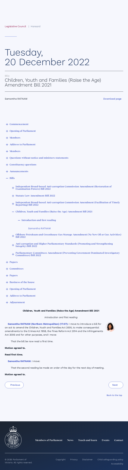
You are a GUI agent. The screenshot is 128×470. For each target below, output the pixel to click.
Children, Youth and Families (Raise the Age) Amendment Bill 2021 (54, 212)
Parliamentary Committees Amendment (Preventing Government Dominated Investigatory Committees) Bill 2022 (68, 254)
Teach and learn (87, 440)
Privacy (73, 459)
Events (105, 440)
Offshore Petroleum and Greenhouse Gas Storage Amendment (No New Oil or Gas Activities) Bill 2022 (68, 236)
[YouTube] (115, 447)
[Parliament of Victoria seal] (13, 437)
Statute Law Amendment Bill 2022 (35, 196)
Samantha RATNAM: (19, 361)
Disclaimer (87, 459)
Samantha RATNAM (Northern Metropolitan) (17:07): (38, 323)
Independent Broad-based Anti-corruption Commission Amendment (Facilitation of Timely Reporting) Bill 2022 (68, 204)
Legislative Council (15, 26)
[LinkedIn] (95, 447)
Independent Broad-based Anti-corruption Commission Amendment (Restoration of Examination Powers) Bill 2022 (64, 188)
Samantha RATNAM (39, 228)
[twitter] (88, 447)
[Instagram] (102, 447)
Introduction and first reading (39, 220)
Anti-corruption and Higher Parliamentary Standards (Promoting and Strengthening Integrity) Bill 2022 (64, 245)
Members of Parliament (48, 440)
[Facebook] (108, 447)
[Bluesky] (121, 447)
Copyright (60, 459)
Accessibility (117, 463)
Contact (118, 440)
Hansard (35, 26)
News (70, 440)
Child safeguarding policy (110, 459)
